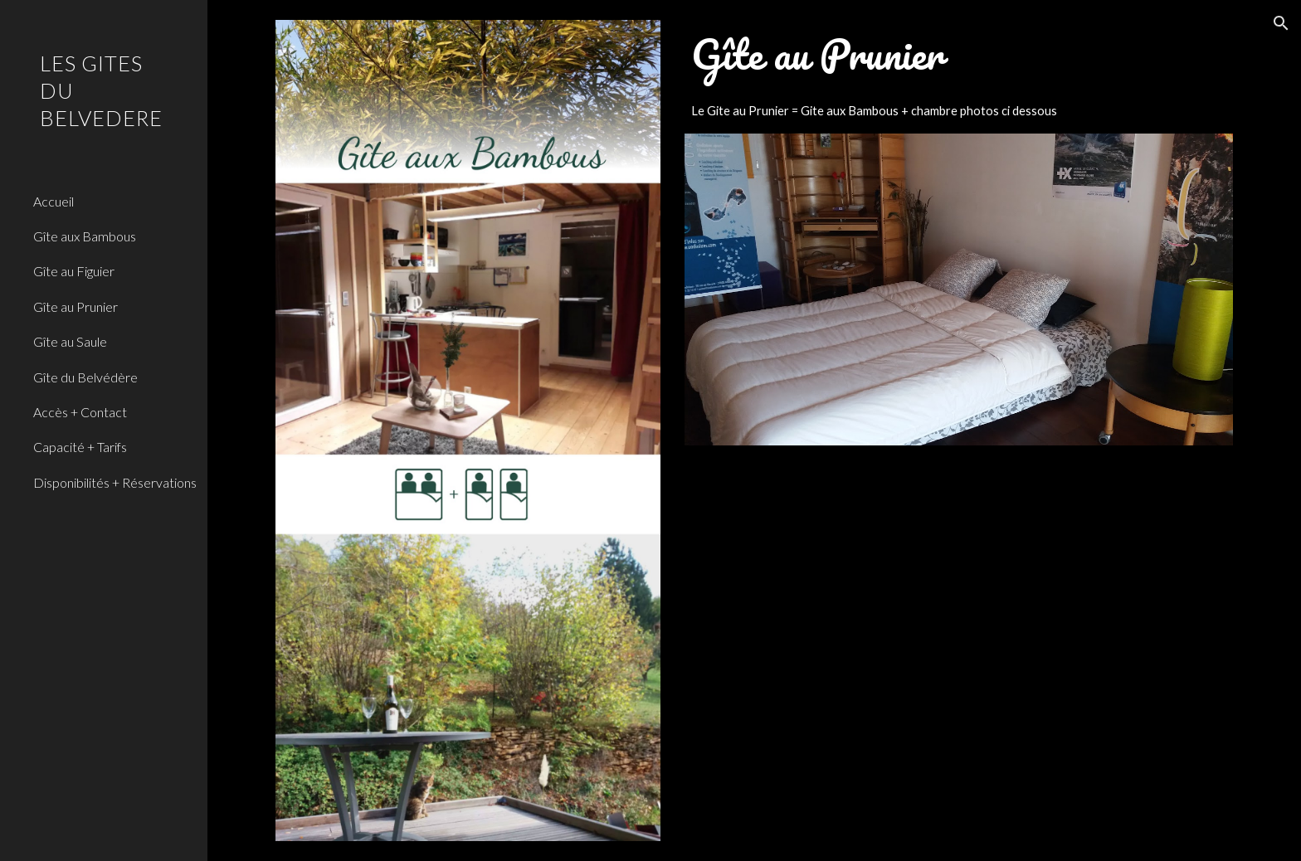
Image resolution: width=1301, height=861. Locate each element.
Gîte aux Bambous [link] (84, 236)
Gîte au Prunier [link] (75, 306)
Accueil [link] (53, 201)
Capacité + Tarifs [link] (80, 447)
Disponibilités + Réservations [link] (115, 482)
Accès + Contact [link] (80, 412)
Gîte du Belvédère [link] (85, 377)
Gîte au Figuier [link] (74, 271)
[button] (1281, 23)
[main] (959, 55)
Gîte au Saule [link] (70, 341)
